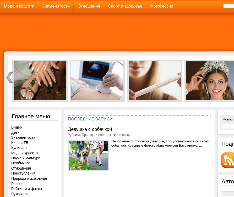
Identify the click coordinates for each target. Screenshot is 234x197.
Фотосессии (161, 6)
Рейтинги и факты (26, 189)
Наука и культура (25, 158)
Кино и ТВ (19, 143)
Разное (17, 184)
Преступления (23, 173)
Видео (16, 127)
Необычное (21, 163)
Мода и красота (19, 6)
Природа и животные (97, 135)
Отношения (89, 6)
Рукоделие (20, 194)
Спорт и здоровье (125, 6)
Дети (15, 132)
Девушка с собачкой (90, 129)
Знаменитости (56, 6)
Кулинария (20, 148)
